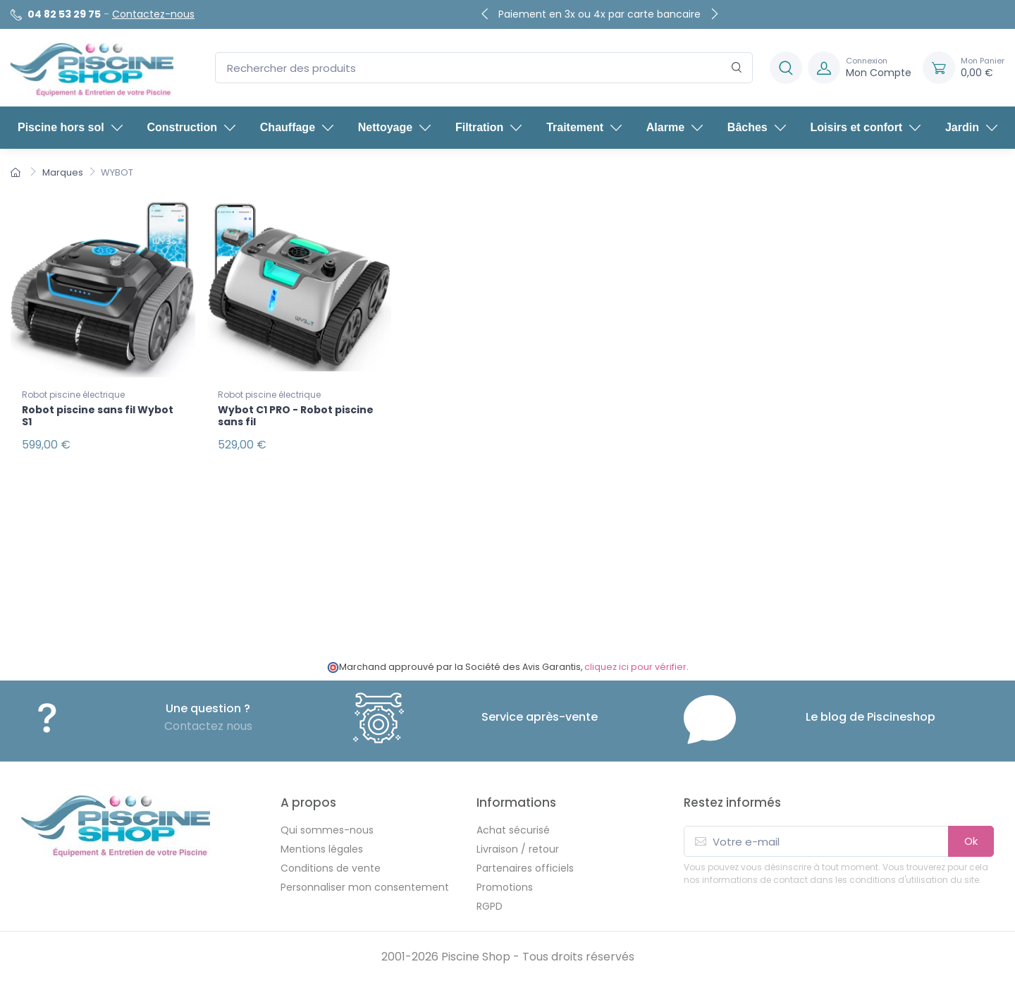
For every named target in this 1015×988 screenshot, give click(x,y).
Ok (971, 841)
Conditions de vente (331, 868)
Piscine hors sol (70, 127)
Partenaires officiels (525, 868)
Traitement (584, 127)
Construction (191, 127)
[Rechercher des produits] (484, 68)
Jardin (971, 127)
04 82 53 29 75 (64, 14)
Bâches (756, 127)
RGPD (489, 906)
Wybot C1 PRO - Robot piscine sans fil (296, 416)
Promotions (504, 887)
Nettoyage (394, 127)
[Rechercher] (737, 68)
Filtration (488, 127)
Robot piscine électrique (73, 395)
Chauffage (296, 127)
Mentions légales (322, 849)
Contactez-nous (153, 14)
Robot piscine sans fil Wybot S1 (97, 416)
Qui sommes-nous (327, 830)
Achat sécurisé (513, 830)
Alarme (674, 127)
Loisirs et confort (866, 127)
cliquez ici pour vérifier (635, 667)
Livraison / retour (517, 849)
